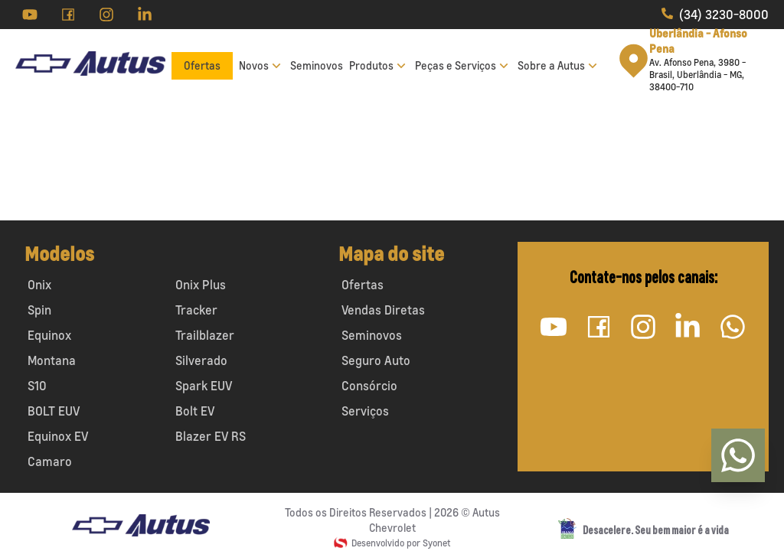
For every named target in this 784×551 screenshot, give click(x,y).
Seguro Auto (375, 360)
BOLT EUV (54, 411)
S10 (37, 385)
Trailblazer (204, 335)
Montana (52, 360)
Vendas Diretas (383, 310)
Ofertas (202, 65)
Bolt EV (194, 411)
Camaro (50, 461)
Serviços (365, 411)
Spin (39, 310)
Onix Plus (200, 284)
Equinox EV (58, 436)
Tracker (196, 310)
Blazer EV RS (210, 436)
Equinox (49, 335)
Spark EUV (203, 385)
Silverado (201, 360)
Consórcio (369, 385)
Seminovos (316, 65)
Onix (39, 284)
